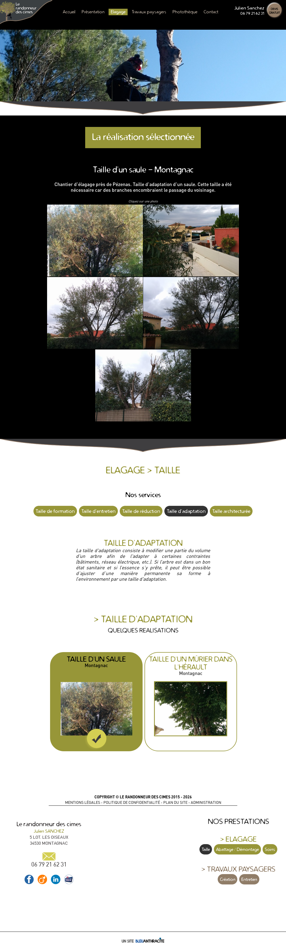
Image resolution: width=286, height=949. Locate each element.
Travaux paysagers (149, 11)
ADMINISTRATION (206, 802)
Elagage (118, 11)
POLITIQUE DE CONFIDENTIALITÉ (131, 802)
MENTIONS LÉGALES (82, 802)
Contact (211, 11)
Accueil (69, 11)
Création (227, 879)
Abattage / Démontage (237, 849)
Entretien (249, 879)
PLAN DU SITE (175, 802)
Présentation (93, 11)
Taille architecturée (231, 511)
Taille (206, 849)
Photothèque (185, 11)
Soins (270, 849)
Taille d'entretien (98, 511)
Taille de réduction (141, 511)
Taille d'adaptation (186, 511)
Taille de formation (55, 511)
